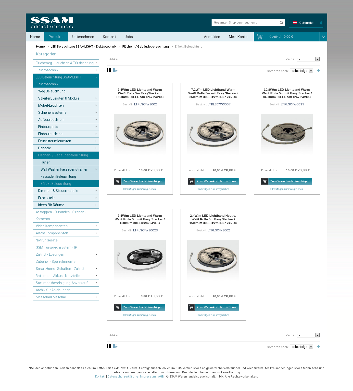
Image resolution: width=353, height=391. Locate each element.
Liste (115, 70)
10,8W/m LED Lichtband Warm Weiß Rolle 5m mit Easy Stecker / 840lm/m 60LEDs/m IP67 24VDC (287, 93)
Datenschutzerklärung (123, 376)
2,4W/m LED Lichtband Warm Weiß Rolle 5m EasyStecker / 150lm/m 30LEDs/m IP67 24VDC (140, 93)
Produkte (56, 37)
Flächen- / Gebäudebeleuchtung (145, 46)
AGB (161, 376)
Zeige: (290, 59)
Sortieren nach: (278, 71)
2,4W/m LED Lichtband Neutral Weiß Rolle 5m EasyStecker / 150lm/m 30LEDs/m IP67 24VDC (213, 219)
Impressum (148, 376)
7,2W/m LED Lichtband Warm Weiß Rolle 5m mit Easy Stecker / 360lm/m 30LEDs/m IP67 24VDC (213, 93)
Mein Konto (238, 37)
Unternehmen (83, 37)
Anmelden (212, 37)
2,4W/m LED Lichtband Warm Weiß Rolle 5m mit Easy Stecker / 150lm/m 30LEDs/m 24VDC (140, 219)
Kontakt (109, 37)
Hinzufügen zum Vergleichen (139, 189)
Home (35, 37)
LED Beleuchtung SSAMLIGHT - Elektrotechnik (83, 46)
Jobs (129, 37)
